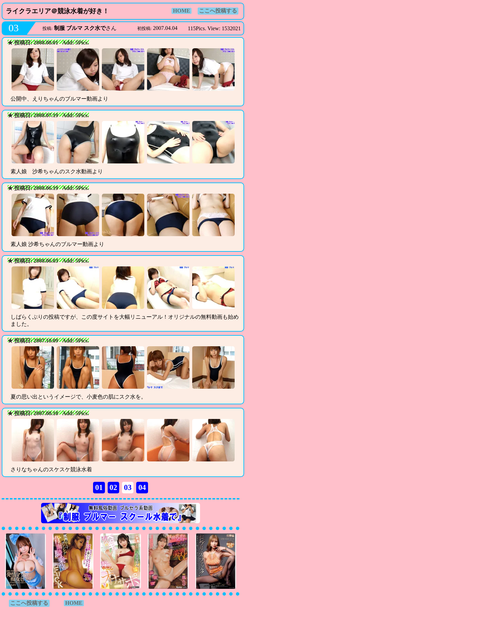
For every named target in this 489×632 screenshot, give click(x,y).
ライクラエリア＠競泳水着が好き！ (57, 11)
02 (113, 487)
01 (99, 487)
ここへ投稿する (218, 11)
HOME (181, 11)
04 (142, 487)
